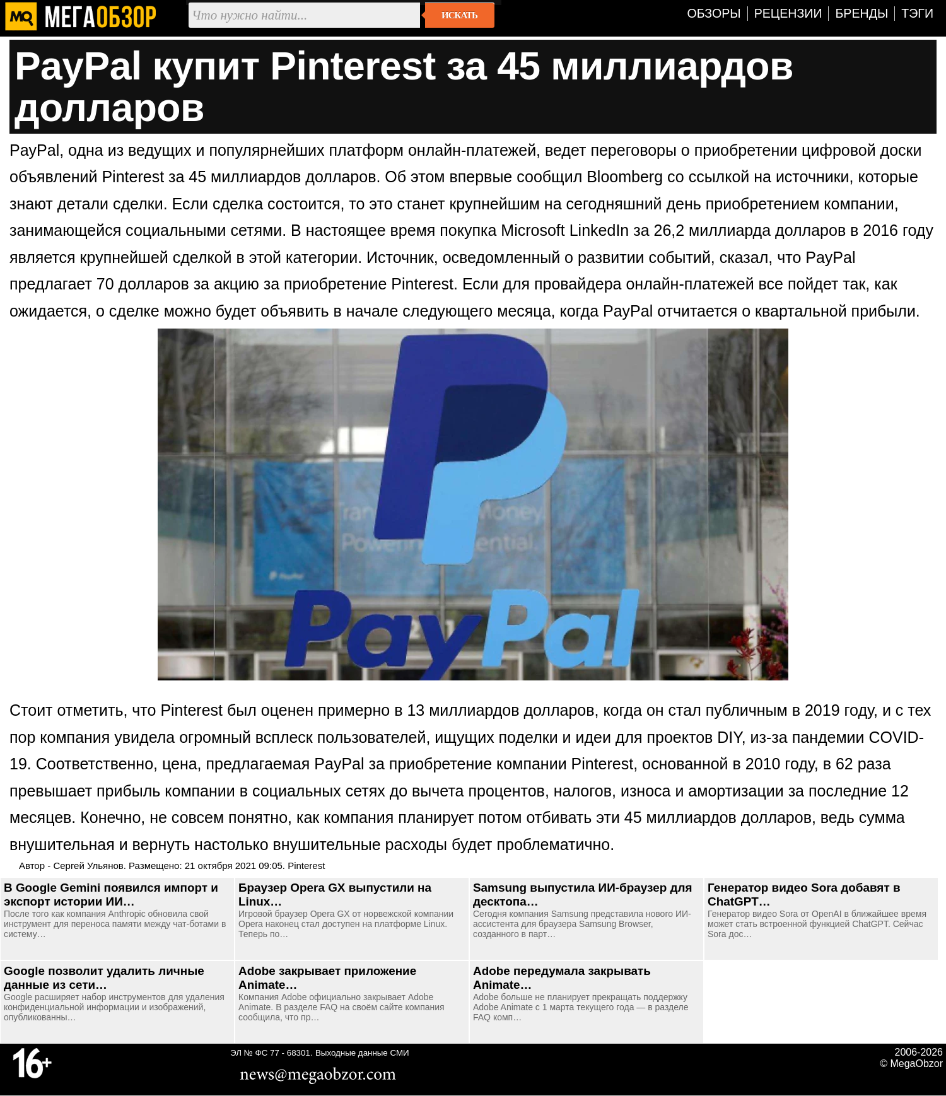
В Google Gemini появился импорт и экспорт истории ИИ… (111, 894)
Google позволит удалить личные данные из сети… (104, 977)
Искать (459, 15)
